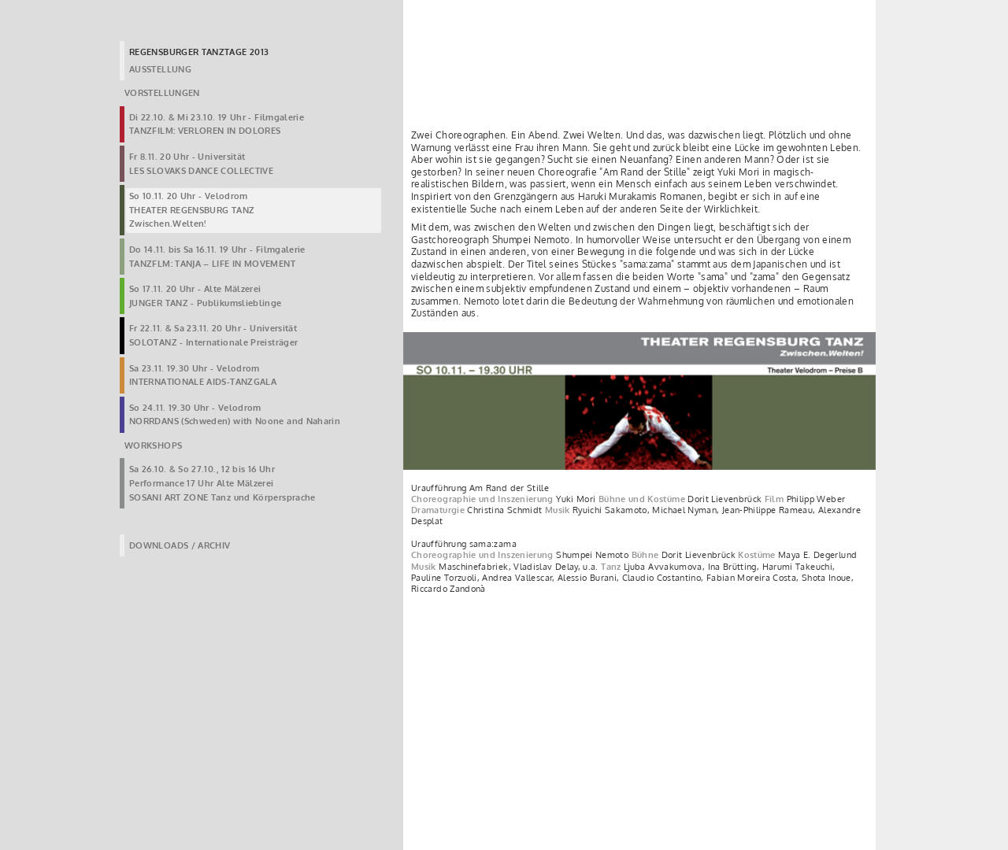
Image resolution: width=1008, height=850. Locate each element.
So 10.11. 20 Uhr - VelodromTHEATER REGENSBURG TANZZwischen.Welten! (191, 209)
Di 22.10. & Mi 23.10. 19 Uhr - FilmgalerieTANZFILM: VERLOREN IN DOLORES (216, 124)
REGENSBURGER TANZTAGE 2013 (199, 51)
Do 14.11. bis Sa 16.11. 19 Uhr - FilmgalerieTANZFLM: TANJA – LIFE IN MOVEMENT (217, 256)
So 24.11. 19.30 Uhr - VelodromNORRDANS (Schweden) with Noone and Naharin (234, 414)
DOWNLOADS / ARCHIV (179, 545)
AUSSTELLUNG (160, 69)
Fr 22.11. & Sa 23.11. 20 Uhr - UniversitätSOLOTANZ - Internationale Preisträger (213, 335)
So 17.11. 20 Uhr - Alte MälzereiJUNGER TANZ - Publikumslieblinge (205, 296)
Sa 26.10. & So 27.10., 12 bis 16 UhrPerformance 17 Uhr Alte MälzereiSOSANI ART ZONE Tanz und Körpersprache (222, 483)
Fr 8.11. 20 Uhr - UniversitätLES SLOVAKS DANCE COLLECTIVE (201, 163)
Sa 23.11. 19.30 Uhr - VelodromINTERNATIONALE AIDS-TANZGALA (202, 375)
